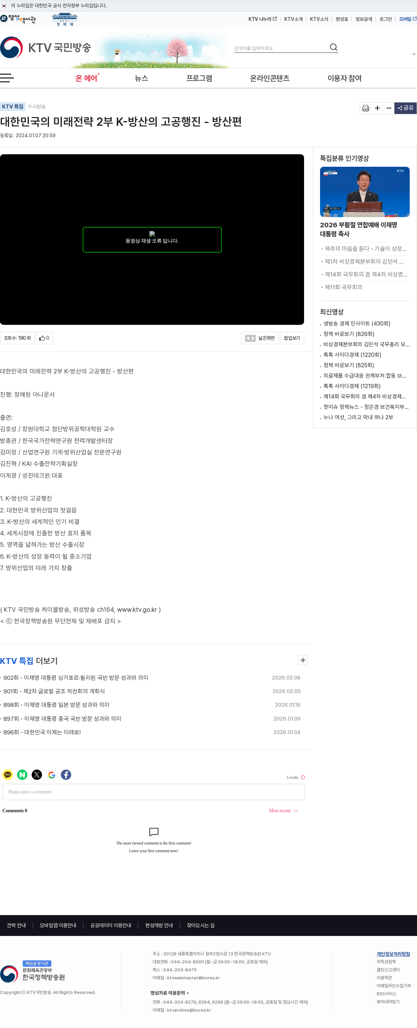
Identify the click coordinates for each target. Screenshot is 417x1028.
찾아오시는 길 (201, 925)
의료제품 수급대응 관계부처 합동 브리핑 (367, 375)
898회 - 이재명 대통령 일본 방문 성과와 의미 (56, 704)
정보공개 (363, 19)
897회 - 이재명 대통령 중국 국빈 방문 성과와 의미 (62, 718)
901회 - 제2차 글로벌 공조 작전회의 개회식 (54, 691)
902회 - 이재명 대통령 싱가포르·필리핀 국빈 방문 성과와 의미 (75, 677)
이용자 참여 (345, 78)
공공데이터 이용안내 (110, 925)
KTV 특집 (12, 107)
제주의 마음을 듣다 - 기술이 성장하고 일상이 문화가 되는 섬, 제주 (366, 248)
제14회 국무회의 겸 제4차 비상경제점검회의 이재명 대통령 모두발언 (366, 274)
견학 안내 (16, 925)
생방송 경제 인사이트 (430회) (357, 323)
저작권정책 (386, 961)
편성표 (342, 19)
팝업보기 (292, 338)
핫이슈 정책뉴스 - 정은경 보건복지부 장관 (367, 407)
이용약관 (384, 977)
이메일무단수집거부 (394, 985)
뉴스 (141, 78)
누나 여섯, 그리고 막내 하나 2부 (358, 417)
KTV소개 (293, 19)
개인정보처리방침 (393, 954)
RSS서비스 (386, 993)
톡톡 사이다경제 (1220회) (353, 355)
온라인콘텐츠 (269, 78)
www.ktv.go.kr (137, 609)
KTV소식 (319, 19)
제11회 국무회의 (343, 287)
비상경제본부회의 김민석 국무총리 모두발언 (367, 344)
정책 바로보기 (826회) (349, 334)
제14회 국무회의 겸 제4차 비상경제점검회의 (367, 396)
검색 (234, 42)
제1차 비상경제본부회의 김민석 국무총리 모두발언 (366, 261)
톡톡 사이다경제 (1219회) (352, 386)
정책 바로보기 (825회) (349, 365)
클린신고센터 (388, 969)
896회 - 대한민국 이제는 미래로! (42, 732)
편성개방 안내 (159, 925)
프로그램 (199, 78)
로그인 (385, 19)
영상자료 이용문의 (167, 993)
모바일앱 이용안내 (58, 925)
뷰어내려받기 (388, 1001)
